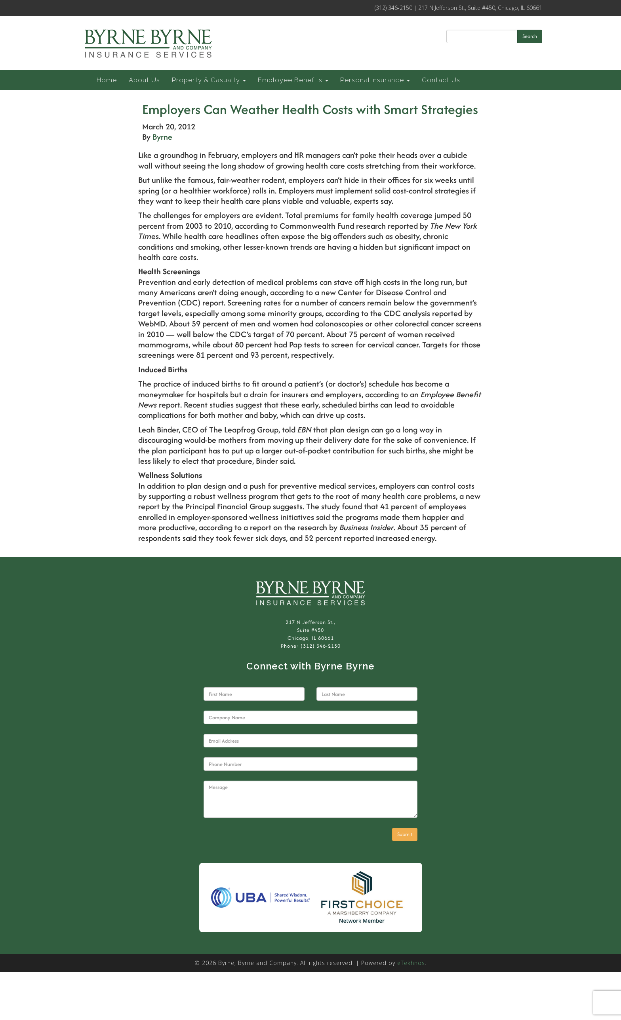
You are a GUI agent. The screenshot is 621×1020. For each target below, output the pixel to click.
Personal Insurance (375, 80)
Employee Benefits (293, 80)
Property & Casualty (209, 80)
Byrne (162, 136)
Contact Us (441, 80)
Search (529, 36)
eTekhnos (411, 963)
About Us (144, 80)
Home (107, 80)
